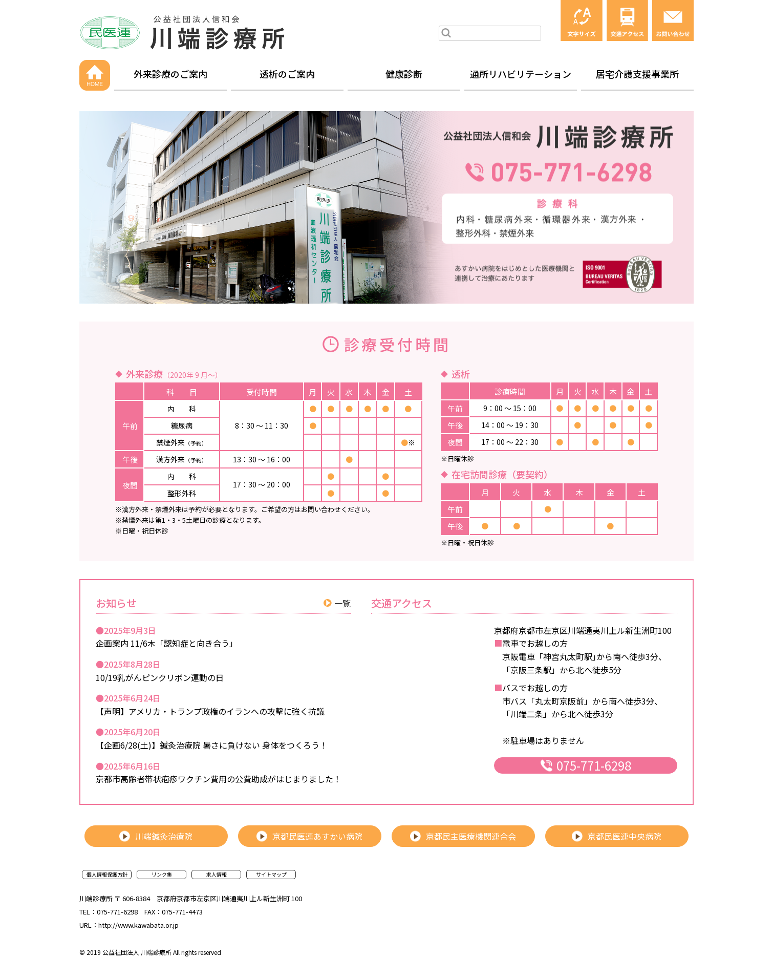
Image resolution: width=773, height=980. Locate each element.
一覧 (342, 603)
